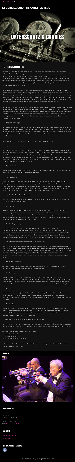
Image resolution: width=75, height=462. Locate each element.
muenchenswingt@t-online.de (23, 1)
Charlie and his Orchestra (26, 8)
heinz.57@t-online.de (12, 423)
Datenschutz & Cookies (9, 435)
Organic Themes (41, 460)
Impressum (6, 438)
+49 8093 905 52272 (7, 1)
